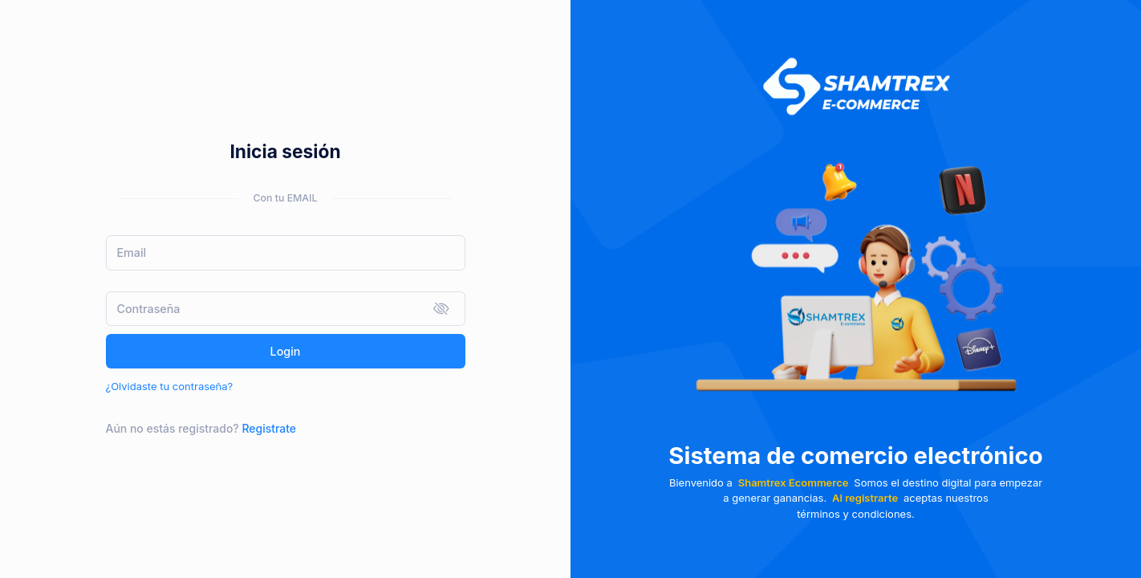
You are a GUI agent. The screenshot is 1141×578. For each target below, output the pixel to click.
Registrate (269, 428)
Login (285, 351)
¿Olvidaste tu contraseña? (169, 386)
